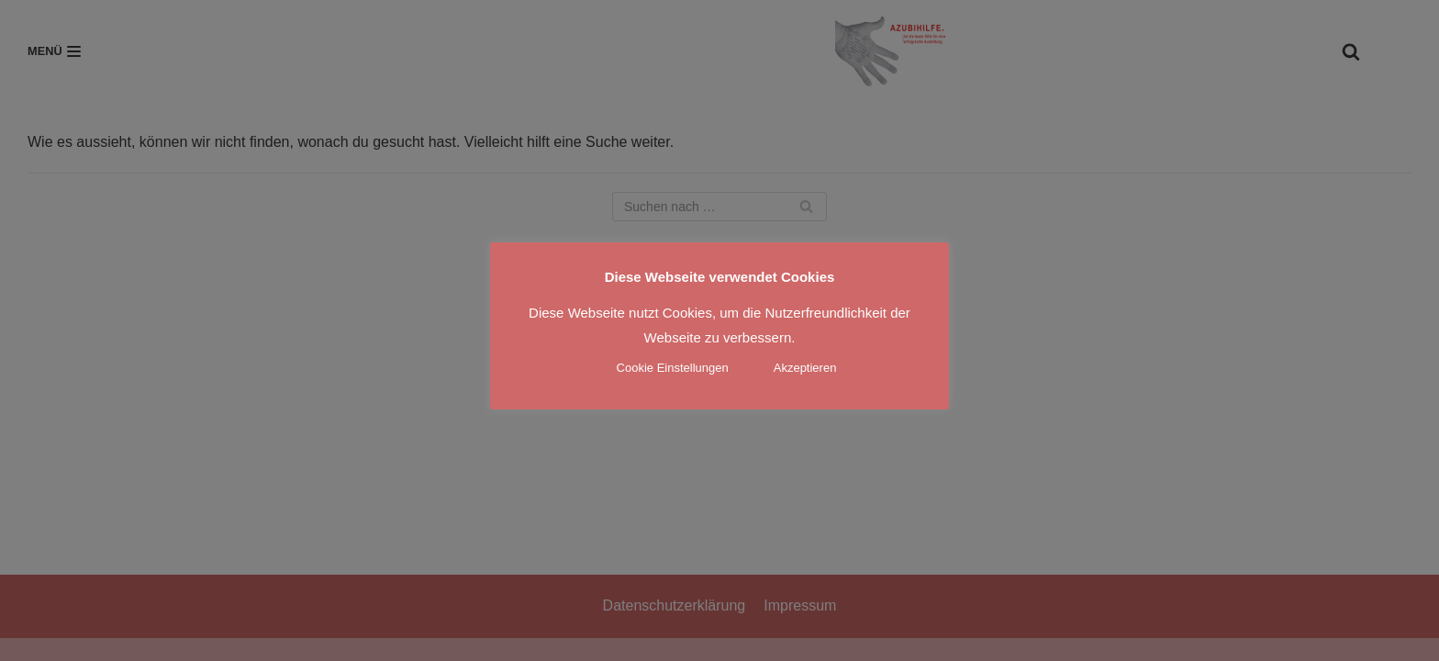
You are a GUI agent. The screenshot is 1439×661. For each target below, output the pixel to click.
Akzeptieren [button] (805, 368)
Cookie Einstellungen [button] (673, 368)
